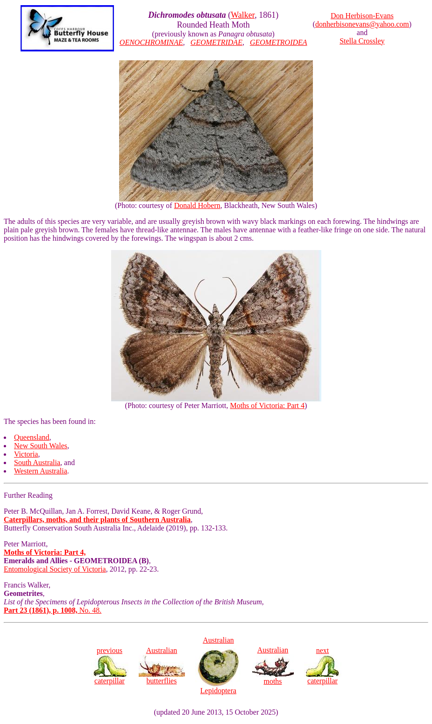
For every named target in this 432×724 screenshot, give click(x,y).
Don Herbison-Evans (362, 16)
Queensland (32, 437)
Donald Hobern (197, 205)
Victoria (26, 454)
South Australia (37, 462)
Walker (243, 15)
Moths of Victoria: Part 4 (267, 405)
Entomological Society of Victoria (55, 569)
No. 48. (52, 610)
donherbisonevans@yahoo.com (362, 24)
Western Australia (40, 471)
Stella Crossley (362, 41)
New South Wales (40, 446)
